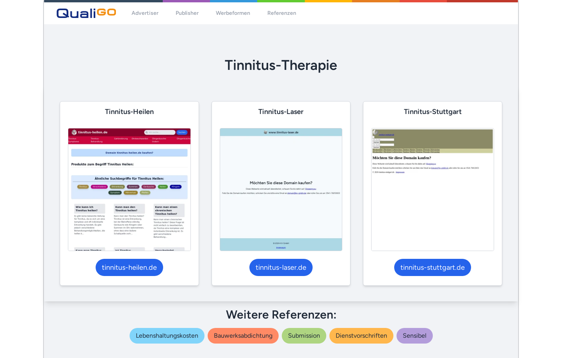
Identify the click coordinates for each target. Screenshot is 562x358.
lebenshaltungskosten (167, 335)
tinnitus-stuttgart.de (432, 267)
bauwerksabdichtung (243, 335)
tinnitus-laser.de (281, 267)
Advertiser (145, 13)
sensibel (415, 335)
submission (304, 335)
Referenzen (281, 13)
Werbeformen (233, 13)
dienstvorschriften (361, 335)
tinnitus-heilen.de (129, 267)
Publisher (187, 13)
